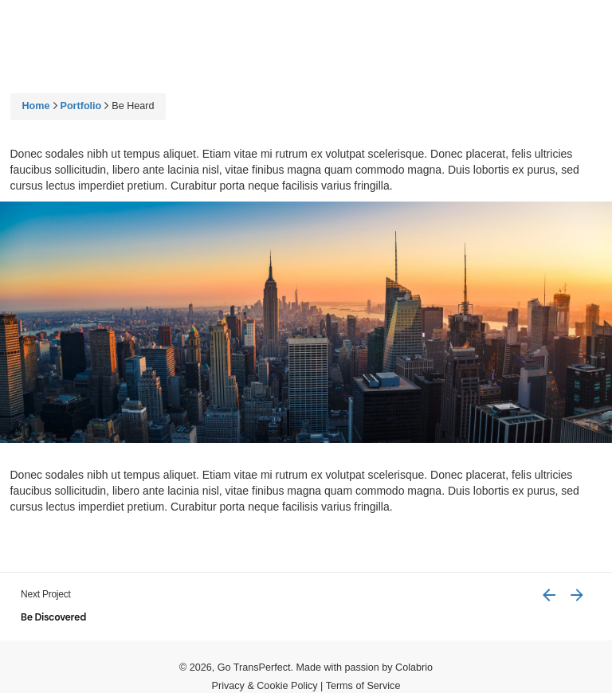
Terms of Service (363, 685)
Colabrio (414, 667)
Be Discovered (53, 617)
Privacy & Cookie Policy (265, 685)
